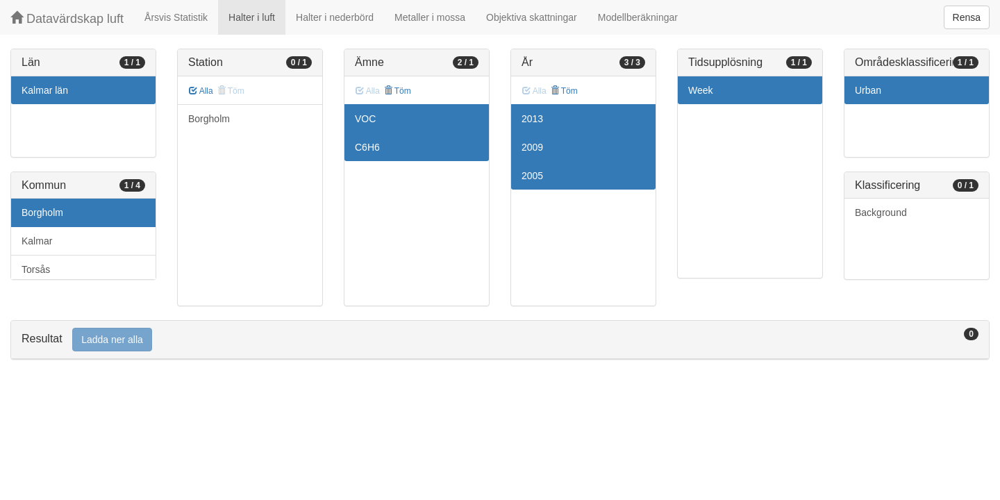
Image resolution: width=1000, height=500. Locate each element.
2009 (532, 147)
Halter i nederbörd (335, 17)
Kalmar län (45, 90)
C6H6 (367, 147)
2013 (532, 118)
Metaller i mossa (429, 17)
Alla (201, 91)
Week (700, 90)
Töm (397, 91)
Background (881, 212)
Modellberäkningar (638, 17)
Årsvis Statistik (176, 17)
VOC (365, 118)
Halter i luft (251, 17)
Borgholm (42, 212)
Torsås (36, 269)
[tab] (500, 340)
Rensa (967, 17)
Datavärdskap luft (67, 18)
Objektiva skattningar (531, 17)
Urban (868, 90)
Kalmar (37, 241)
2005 (532, 175)
